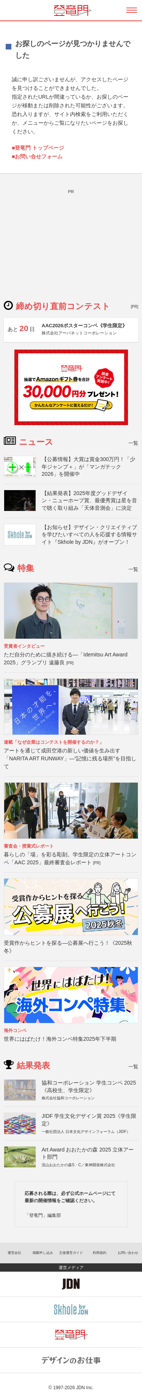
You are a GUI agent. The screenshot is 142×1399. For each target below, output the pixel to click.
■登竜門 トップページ (38, 148)
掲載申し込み (43, 1253)
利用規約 (99, 1253)
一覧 (133, 443)
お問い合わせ (128, 1253)
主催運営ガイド (71, 1253)
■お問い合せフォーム (37, 156)
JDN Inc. (85, 1387)
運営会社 (14, 1253)
